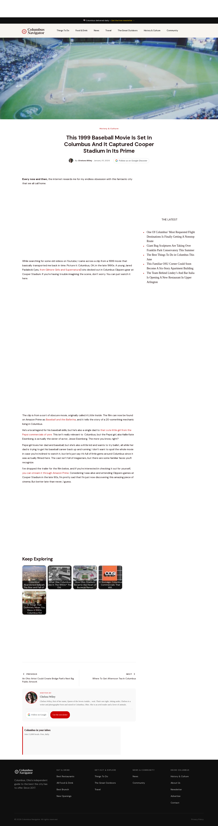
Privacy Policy (197, 819)
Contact (175, 802)
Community (172, 30)
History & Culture (152, 30)
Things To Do (63, 30)
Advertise (175, 796)
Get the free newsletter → (123, 20)
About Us (175, 782)
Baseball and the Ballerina (61, 419)
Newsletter (176, 789)
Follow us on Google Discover (131, 160)
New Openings (64, 796)
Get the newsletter (60, 714)
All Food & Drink (65, 782)
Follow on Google (37, 714)
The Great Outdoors (127, 30)
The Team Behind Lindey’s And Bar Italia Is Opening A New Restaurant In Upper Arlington (170, 277)
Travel (108, 30)
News (96, 30)
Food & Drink (82, 30)
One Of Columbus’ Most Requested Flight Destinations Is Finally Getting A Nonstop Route (171, 237)
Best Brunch (63, 789)
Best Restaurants (65, 776)
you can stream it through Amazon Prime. (45, 473)
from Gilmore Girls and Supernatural (60, 269)
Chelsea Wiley (48, 696)
